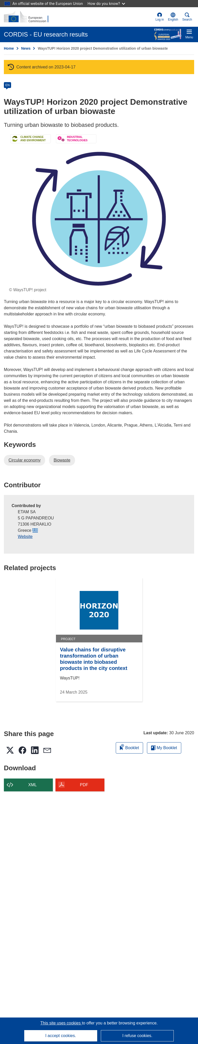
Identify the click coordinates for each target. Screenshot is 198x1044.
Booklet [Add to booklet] (129, 747)
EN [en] (7, 85)
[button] (173, 17)
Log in (159, 16)
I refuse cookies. (137, 1035)
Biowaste (62, 460)
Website (25, 536)
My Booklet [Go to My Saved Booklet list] (164, 747)
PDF (84, 785)
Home (9, 48)
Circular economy (24, 460)
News (26, 48)
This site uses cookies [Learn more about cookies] (61, 1023)
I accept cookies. (60, 1035)
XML (32, 785)
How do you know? (106, 3)
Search (187, 16)
